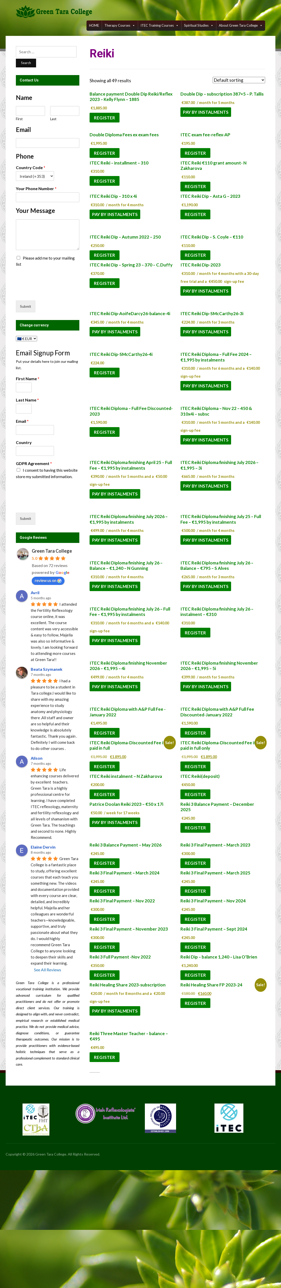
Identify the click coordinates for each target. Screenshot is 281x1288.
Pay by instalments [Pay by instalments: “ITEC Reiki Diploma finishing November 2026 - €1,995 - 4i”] (115, 686)
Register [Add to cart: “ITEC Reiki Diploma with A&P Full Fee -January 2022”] (104, 733)
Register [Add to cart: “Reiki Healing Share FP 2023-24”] (195, 1003)
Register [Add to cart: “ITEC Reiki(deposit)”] (195, 794)
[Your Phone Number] (47, 197)
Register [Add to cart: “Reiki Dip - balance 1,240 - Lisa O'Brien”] (195, 975)
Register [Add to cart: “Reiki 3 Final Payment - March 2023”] (195, 863)
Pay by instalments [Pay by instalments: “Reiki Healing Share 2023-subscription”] (115, 1011)
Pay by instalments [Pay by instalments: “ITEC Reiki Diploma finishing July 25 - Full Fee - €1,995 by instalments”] (206, 540)
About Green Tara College (241, 25)
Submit (25, 306)
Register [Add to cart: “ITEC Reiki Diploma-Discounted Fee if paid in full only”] (195, 766)
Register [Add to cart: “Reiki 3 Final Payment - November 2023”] (104, 947)
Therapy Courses (119, 25)
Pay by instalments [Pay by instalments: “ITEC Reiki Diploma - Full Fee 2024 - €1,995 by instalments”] (206, 385)
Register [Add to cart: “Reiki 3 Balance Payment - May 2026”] (104, 863)
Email (22, 421)
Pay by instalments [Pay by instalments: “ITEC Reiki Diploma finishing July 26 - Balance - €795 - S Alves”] (206, 586)
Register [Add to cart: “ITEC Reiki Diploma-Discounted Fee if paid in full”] (104, 766)
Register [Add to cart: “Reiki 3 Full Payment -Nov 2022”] (104, 975)
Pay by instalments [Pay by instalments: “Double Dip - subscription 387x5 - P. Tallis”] (206, 112)
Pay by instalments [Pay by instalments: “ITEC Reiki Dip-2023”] (206, 291)
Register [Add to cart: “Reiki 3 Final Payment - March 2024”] (104, 891)
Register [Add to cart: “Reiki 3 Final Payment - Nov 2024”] (195, 919)
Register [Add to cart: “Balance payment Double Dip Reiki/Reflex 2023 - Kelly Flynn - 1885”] (104, 117)
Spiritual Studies (198, 25)
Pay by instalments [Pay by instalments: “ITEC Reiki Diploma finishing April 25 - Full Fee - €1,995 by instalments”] (115, 494)
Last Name (27, 399)
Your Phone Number (36, 188)
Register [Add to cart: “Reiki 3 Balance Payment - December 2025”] (195, 827)
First (19, 119)
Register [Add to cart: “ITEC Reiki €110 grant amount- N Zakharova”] (195, 186)
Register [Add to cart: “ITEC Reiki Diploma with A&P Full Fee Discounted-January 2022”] (195, 733)
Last (53, 119)
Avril (35, 592)
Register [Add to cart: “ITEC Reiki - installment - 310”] (104, 181)
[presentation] (55, 292)
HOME (94, 25)
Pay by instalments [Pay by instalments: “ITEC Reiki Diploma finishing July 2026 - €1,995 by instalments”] (115, 540)
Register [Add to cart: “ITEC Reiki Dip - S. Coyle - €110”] (195, 255)
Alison (36, 758)
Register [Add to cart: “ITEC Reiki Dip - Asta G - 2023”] (195, 214)
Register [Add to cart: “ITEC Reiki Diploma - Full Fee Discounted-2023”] (104, 432)
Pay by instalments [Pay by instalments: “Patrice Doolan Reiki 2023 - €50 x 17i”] (115, 822)
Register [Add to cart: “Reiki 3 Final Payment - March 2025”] (195, 891)
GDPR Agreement (34, 463)
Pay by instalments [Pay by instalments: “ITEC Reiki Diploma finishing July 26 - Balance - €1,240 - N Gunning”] (115, 586)
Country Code (30, 167)
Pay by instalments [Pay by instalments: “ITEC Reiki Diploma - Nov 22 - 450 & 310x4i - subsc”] (206, 439)
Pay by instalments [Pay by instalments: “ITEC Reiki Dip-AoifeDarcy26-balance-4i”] (115, 331)
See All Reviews (47, 969)
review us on (48, 580)
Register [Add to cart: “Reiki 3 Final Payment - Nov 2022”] (104, 919)
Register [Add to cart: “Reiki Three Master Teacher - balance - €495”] (104, 1057)
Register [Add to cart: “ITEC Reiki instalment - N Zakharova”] (104, 794)
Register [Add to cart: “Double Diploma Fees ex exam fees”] (104, 153)
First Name (27, 378)
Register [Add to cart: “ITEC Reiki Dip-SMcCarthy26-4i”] (104, 372)
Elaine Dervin (43, 846)
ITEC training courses (159, 25)
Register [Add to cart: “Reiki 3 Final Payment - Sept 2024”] (195, 947)
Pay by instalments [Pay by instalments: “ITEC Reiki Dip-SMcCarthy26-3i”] (206, 331)
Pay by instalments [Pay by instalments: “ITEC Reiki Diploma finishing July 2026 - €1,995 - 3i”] (206, 486)
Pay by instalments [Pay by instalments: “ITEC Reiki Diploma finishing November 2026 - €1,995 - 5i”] (206, 686)
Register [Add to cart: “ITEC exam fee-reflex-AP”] (195, 153)
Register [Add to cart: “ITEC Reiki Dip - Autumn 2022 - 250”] (104, 255)
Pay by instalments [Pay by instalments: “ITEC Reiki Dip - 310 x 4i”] (115, 214)
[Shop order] (239, 80)
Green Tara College (52, 551)
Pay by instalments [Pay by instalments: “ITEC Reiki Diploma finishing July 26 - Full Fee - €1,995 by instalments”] (115, 640)
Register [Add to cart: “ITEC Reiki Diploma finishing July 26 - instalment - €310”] (195, 632)
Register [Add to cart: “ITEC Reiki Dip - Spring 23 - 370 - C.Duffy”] (104, 283)
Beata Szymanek (46, 669)
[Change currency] (26, 338)
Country (24, 442)
